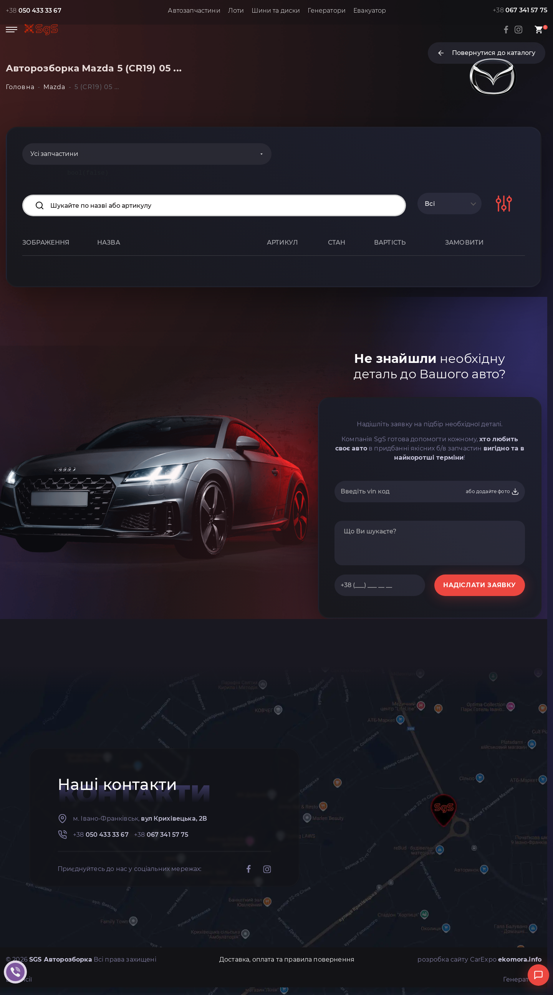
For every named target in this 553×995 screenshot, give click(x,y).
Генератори (327, 10)
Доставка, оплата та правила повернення (286, 959)
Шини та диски (276, 10)
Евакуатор (369, 10)
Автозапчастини (194, 10)
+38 (33, 10)
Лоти (236, 10)
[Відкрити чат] (538, 975)
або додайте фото (492, 491)
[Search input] (214, 205)
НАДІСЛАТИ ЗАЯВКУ (479, 585)
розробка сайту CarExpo (479, 959)
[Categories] (147, 154)
